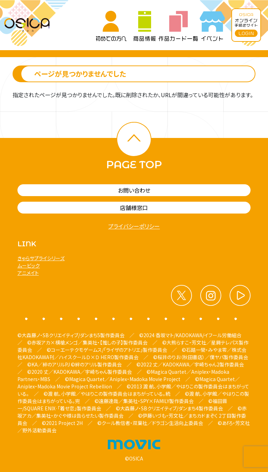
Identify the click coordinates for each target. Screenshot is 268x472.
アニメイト (28, 272)
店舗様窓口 (134, 207)
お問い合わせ (134, 190)
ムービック (28, 265)
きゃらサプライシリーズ (41, 258)
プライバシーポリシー (134, 226)
